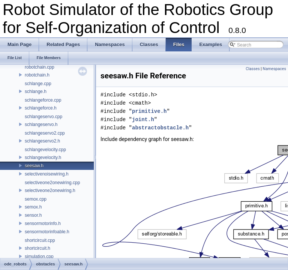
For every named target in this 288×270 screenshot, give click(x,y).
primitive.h (149, 111)
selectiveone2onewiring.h (50, 190)
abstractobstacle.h (160, 127)
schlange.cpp (38, 83)
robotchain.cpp (39, 67)
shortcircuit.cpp (40, 240)
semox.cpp (35, 199)
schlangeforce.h (41, 108)
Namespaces (274, 68)
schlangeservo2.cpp (45, 133)
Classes (253, 68)
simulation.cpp (39, 256)
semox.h (33, 207)
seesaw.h (34, 165)
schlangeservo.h (41, 124)
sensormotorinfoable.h (47, 231)
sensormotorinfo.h (43, 223)
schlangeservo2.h (42, 141)
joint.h (143, 119)
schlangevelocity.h (43, 157)
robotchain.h (37, 75)
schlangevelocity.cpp (45, 149)
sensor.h (33, 215)
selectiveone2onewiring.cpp (52, 182)
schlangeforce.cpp (43, 100)
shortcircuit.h (37, 248)
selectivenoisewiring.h (47, 174)
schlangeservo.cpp (43, 116)
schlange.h (35, 91)
